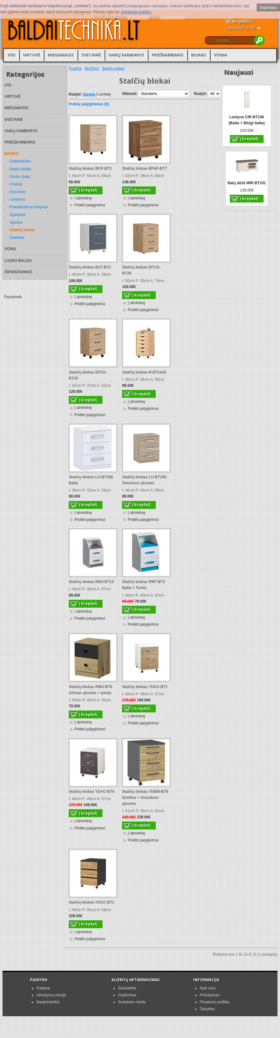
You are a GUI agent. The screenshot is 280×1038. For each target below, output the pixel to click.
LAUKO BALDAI (18, 260)
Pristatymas (209, 995)
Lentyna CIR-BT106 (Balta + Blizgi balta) (247, 120)
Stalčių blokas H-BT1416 (144, 372)
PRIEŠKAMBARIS (168, 55)
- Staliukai (16, 237)
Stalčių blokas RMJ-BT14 (91, 582)
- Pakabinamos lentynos (28, 207)
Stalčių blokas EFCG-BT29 (88, 375)
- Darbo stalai (19, 176)
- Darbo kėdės (19, 169)
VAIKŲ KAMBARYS (126, 55)
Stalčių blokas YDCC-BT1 (91, 902)
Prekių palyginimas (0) (89, 104)
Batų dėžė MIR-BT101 (246, 183)
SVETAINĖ (91, 55)
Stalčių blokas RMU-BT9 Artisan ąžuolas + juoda (90, 690)
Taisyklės (207, 1009)
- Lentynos (16, 199)
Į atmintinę (83, 198)
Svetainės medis (132, 1002)
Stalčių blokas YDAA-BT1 (144, 687)
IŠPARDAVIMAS (18, 272)
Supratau (268, 7)
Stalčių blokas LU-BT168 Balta (91, 480)
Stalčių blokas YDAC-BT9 (91, 791)
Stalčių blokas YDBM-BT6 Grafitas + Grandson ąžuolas (145, 797)
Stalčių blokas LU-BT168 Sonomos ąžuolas (144, 480)
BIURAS (198, 55)
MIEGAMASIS (61, 55)
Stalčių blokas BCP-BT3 (90, 168)
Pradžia (75, 68)
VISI (11, 55)
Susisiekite (127, 988)
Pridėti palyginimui (89, 205)
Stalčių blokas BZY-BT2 (90, 267)
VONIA (220, 55)
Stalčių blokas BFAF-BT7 (144, 168)
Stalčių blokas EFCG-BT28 (141, 270)
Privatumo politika (215, 1002)
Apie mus (207, 988)
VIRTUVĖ (31, 55)
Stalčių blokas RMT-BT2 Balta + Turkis (143, 585)
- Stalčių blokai (21, 230)
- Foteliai (15, 184)
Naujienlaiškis (47, 1002)
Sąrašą (89, 94)
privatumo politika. (136, 12)
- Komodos (17, 192)
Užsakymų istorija (51, 995)
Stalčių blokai (113, 68)
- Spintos (15, 222)
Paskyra (43, 988)
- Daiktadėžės (19, 161)
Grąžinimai (127, 995)
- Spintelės (17, 215)
